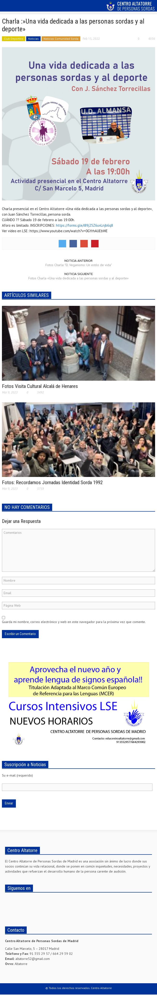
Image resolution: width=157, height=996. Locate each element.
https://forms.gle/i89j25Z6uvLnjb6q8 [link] (84, 225)
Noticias (33, 38)
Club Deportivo (13, 38)
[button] (18, 6)
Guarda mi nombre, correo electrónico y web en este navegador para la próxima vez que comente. (74, 622)
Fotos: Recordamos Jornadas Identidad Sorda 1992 (52, 482)
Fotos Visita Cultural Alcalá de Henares (40, 386)
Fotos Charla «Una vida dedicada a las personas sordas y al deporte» (78, 278)
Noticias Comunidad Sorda (61, 38)
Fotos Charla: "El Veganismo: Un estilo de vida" (78, 265)
